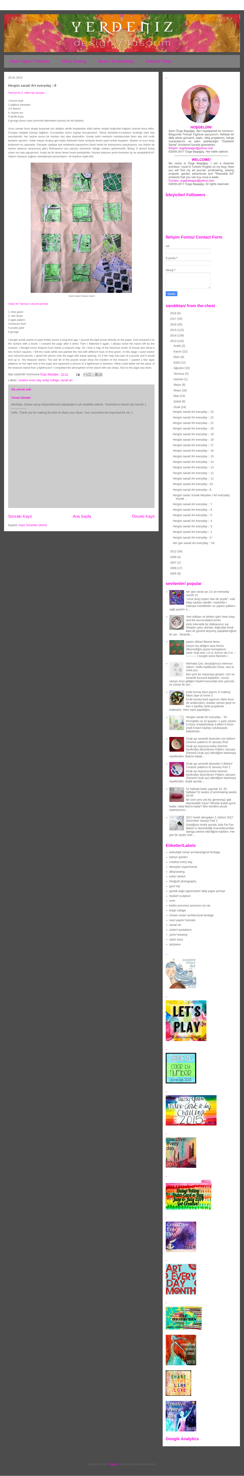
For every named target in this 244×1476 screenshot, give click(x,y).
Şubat (177, 401)
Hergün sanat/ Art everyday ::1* (192, 537)
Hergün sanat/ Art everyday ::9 (192, 489)
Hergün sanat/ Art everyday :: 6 (192, 509)
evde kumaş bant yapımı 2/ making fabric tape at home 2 (208, 693)
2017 (173, 318)
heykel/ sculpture (180, 896)
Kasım (177, 351)
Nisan (177, 390)
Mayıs (177, 384)
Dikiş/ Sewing (74, 61)
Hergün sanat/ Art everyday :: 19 (193, 434)
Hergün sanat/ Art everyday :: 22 (193, 417)
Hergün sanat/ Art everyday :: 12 (193, 473)
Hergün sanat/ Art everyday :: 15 (193, 456)
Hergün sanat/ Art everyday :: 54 (206, 717)
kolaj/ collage (50, 380)
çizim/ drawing (178, 934)
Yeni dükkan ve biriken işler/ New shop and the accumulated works (210, 618)
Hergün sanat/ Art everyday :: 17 (193, 445)
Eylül (176, 362)
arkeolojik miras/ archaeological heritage (194, 852)
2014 (173, 335)
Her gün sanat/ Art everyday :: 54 (194, 543)
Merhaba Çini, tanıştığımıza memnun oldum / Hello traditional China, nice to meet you (210, 667)
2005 (173, 573)
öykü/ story (176, 939)
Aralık (177, 345)
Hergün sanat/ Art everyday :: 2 (192, 531)
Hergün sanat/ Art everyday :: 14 (193, 461)
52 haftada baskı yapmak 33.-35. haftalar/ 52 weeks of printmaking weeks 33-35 (211, 792)
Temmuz (179, 373)
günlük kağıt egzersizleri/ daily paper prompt (197, 891)
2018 (173, 313)
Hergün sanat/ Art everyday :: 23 (193, 411)
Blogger (114, 1464)
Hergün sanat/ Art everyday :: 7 (192, 504)
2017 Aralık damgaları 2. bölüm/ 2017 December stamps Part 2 (209, 819)
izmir (172, 900)
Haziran (178, 379)
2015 (173, 330)
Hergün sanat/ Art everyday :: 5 (192, 515)
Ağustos (178, 368)
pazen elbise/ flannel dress (203, 641)
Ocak (177, 407)
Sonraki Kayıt (20, 516)
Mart (176, 395)
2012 (173, 551)
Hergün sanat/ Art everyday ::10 (193, 484)
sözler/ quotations (180, 929)
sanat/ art (66, 380)
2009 (173, 557)
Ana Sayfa (82, 516)
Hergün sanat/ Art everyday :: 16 (193, 450)
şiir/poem (175, 944)
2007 (173, 562)
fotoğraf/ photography (182, 881)
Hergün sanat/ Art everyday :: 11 (193, 478)
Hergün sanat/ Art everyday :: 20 (193, 428)
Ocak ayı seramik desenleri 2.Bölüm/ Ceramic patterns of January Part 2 (209, 765)
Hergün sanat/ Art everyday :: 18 (193, 439)
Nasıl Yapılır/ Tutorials (30, 61)
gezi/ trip (174, 886)
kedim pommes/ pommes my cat (189, 905)
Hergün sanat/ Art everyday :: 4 (192, 520)
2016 (173, 324)
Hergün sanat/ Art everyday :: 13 (193, 467)
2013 (173, 341)
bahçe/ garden (178, 857)
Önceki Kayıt (143, 516)
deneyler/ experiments (183, 866)
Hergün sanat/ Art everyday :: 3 (192, 526)
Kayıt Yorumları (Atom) (33, 525)
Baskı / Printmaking (115, 61)
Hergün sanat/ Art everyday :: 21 (193, 423)
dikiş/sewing (177, 871)
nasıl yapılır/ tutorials (182, 920)
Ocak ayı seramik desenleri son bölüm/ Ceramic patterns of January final (210, 740)
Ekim (177, 357)
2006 (173, 568)
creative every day (29, 380)
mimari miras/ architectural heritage (191, 915)
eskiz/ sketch (177, 876)
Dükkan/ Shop (158, 61)
